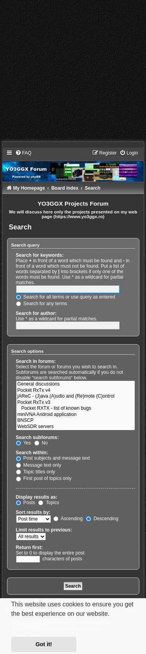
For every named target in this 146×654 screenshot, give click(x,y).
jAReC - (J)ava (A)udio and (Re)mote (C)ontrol (75, 396)
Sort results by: (33, 512)
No (41, 443)
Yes (23, 443)
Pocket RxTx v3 (75, 403)
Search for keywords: (40, 255)
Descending (102, 518)
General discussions (75, 384)
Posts (25, 502)
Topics (48, 502)
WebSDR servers (75, 427)
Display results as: (37, 497)
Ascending (68, 518)
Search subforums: (37, 437)
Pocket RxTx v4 (75, 390)
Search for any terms (41, 303)
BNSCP (75, 421)
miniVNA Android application (75, 415)
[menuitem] (23, 153)
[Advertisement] (73, 73)
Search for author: (36, 313)
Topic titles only (35, 472)
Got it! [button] (43, 644)
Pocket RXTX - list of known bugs (75, 408)
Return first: (29, 547)
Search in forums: (36, 361)
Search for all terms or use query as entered (65, 297)
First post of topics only (44, 478)
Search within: (32, 452)
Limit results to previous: (44, 530)
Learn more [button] (28, 624)
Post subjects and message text (53, 458)
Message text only (39, 465)
